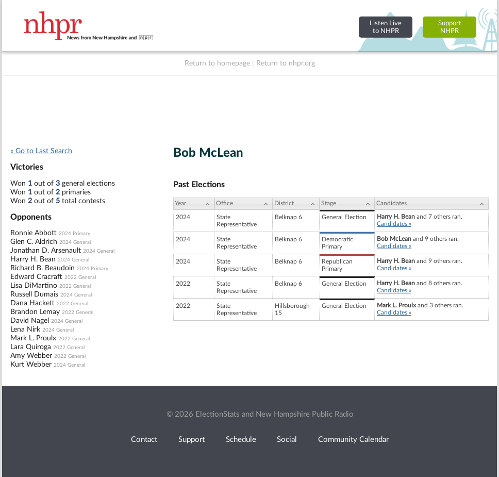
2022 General (80, 277)
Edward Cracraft (36, 277)
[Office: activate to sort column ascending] (243, 204)
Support (191, 439)
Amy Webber (31, 355)
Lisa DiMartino (33, 285)
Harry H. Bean (33, 259)
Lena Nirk (25, 329)
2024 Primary (74, 233)
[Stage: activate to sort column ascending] (347, 204)
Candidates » (394, 224)
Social (287, 439)
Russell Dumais (34, 294)
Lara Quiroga (30, 347)
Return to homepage (217, 63)
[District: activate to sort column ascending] (296, 204)
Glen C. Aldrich (33, 241)
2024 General (75, 242)
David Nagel (29, 320)
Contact (144, 439)
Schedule (241, 439)
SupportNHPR (449, 27)
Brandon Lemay (35, 312)
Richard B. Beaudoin (42, 268)
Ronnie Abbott (33, 233)
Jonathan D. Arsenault (45, 250)
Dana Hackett (32, 303)
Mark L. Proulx (33, 338)
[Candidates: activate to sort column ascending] (432, 204)
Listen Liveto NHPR (386, 27)
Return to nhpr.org (285, 63)
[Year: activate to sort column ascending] (193, 204)
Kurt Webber (31, 364)
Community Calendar (353, 439)
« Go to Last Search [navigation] (41, 151)
